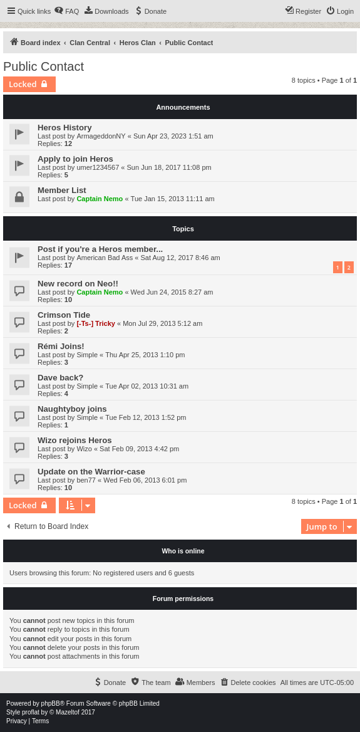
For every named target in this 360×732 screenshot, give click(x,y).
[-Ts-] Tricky (95, 323)
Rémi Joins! (61, 346)
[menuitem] (66, 11)
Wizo (83, 448)
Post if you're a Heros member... (100, 249)
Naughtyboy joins (72, 409)
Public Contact (43, 66)
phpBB (50, 703)
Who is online (183, 551)
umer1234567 (97, 167)
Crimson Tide (64, 315)
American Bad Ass (104, 257)
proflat (30, 712)
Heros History (64, 127)
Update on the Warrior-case (91, 471)
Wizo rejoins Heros (75, 440)
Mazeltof (68, 712)
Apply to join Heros (75, 159)
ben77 (86, 480)
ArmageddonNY (100, 136)
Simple (87, 354)
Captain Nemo (99, 198)
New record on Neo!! (78, 283)
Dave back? (60, 377)
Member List (62, 190)
